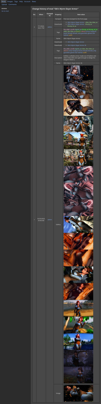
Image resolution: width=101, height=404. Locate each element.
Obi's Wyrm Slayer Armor (76, 22)
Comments (12, 4)
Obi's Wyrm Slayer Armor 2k (77, 45)
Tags (16, 1)
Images (10, 1)
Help (21, 1)
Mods (4, 1)
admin (50, 27)
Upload (4, 4)
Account (27, 1)
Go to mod (5, 11)
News (34, 1)
